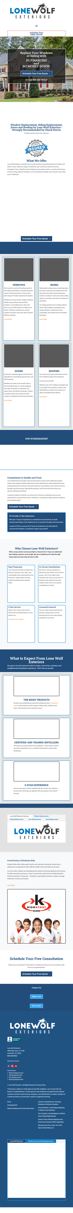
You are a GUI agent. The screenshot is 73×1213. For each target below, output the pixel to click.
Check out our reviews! (15, 619)
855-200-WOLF (40, 79)
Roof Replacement (52, 819)
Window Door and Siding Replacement (41, 1141)
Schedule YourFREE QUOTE (36, 33)
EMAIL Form (36, 997)
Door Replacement (34, 819)
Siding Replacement (16, 819)
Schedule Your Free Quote (35, 73)
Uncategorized (12, 1105)
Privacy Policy (41, 1085)
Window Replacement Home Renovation (20, 1108)
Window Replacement (41, 816)
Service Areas (14, 1061)
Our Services (11, 1070)
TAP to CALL (36, 1006)
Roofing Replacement (16, 1079)
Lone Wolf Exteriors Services (19, 816)
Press (9, 1102)
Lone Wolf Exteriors (16, 1141)
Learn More (8, 319)
